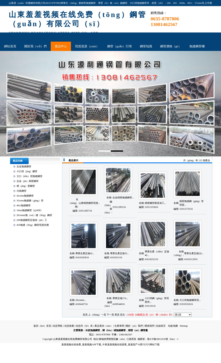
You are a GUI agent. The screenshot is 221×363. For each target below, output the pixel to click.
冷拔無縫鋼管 (92, 330)
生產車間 (119, 325)
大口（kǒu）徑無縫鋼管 (29, 176)
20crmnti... (80, 300)
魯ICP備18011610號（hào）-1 (162, 339)
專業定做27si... (120, 298)
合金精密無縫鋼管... (123, 197)
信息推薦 (69, 325)
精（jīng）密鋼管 (26, 186)
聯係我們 (149, 325)
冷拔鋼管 (21, 190)
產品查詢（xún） (103, 325)
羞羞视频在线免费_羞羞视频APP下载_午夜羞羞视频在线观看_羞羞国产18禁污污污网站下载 (110, 344)
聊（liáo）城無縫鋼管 (114, 330)
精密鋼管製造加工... (155, 203)
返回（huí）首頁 (42, 325)
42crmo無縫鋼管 (25, 195)
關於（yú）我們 (134, 325)
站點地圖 (173, 325)
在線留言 (161, 325)
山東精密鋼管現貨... (89, 203)
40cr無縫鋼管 (24, 205)
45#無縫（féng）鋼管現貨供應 (33, 225)
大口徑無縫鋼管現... (190, 300)
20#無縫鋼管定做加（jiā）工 (32, 220)
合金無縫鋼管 (24, 166)
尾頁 (117, 314)
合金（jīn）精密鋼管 (28, 181)
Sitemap (184, 325)
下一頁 (110, 314)
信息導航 (57, 325)
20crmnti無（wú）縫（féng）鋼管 (34, 215)
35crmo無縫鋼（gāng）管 (30, 200)
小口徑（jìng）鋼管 (27, 171)
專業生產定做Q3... (194, 253)
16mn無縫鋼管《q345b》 (30, 210)
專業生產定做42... (84, 253)
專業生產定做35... (119, 253)
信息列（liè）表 (84, 325)
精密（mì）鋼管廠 (138, 330)
